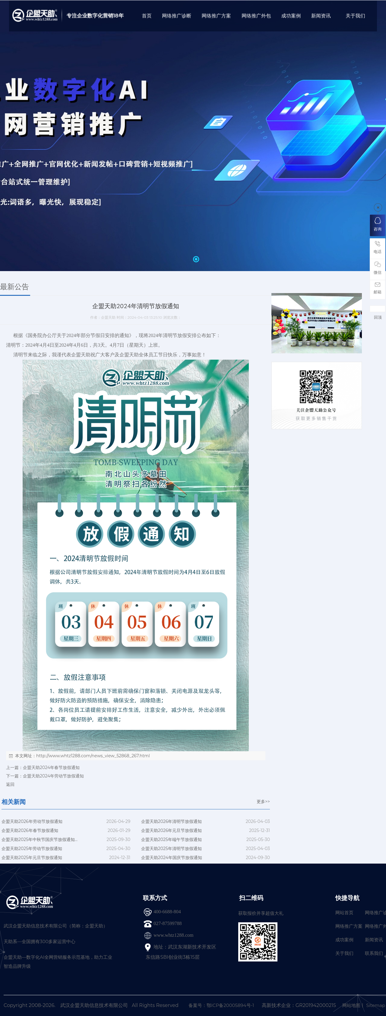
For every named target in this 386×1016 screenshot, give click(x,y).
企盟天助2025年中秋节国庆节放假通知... (40, 839)
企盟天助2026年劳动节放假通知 (32, 821)
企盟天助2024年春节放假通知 (51, 767)
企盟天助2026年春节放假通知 (30, 830)
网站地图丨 (353, 1005)
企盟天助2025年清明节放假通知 (171, 848)
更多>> (263, 801)
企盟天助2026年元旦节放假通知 (171, 830)
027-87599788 (167, 923)
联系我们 (374, 953)
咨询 (377, 224)
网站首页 (344, 912)
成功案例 (344, 940)
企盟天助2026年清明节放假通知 (171, 821)
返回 (10, 784)
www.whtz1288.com (173, 935)
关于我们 (344, 953)
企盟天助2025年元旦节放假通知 (32, 857)
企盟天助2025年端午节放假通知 (171, 839)
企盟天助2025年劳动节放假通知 (32, 848)
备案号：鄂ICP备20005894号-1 (221, 1005)
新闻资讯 (374, 940)
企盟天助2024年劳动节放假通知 (53, 776)
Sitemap (375, 1005)
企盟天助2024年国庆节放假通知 (171, 857)
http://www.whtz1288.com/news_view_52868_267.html (93, 755)
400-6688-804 (167, 911)
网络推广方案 (348, 926)
